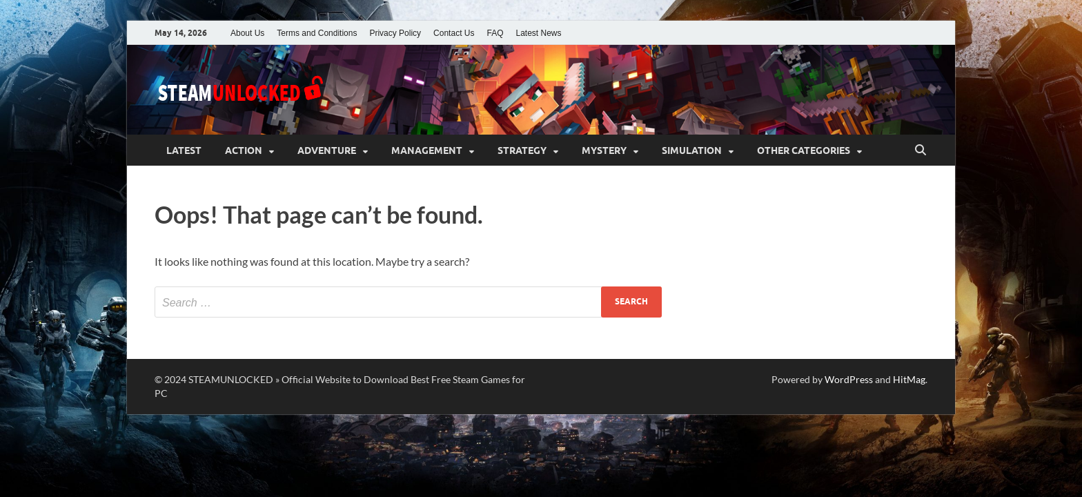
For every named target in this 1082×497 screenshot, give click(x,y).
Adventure (326, 150)
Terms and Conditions (317, 33)
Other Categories (803, 150)
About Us (247, 33)
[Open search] (920, 150)
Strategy (522, 150)
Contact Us (453, 33)
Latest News (538, 33)
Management (426, 150)
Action (243, 150)
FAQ (494, 33)
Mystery (604, 150)
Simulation (692, 150)
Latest (183, 150)
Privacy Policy (395, 33)
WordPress (849, 379)
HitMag (909, 379)
